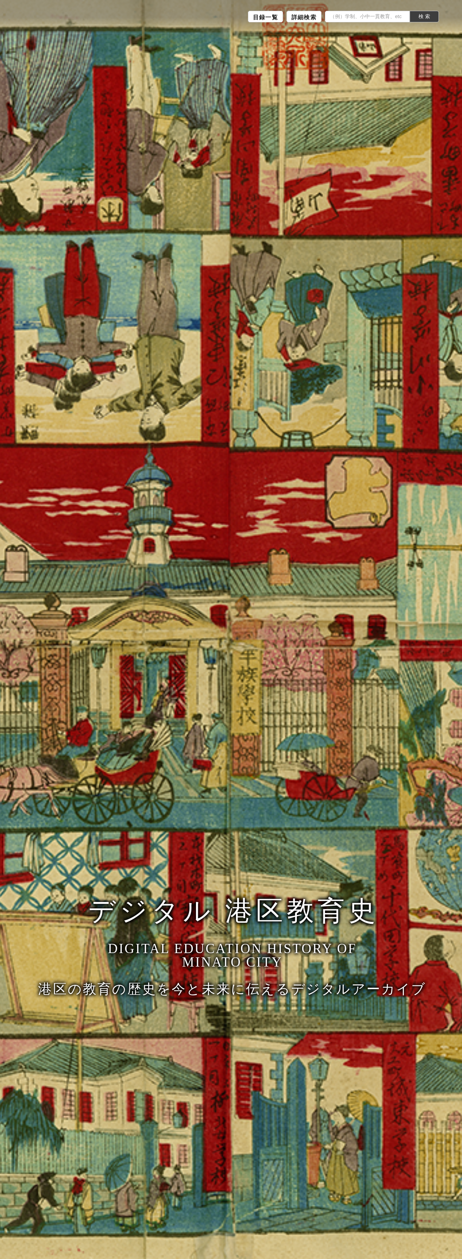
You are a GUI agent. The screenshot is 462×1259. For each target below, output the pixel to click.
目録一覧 (265, 17)
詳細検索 (303, 17)
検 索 (424, 16)
